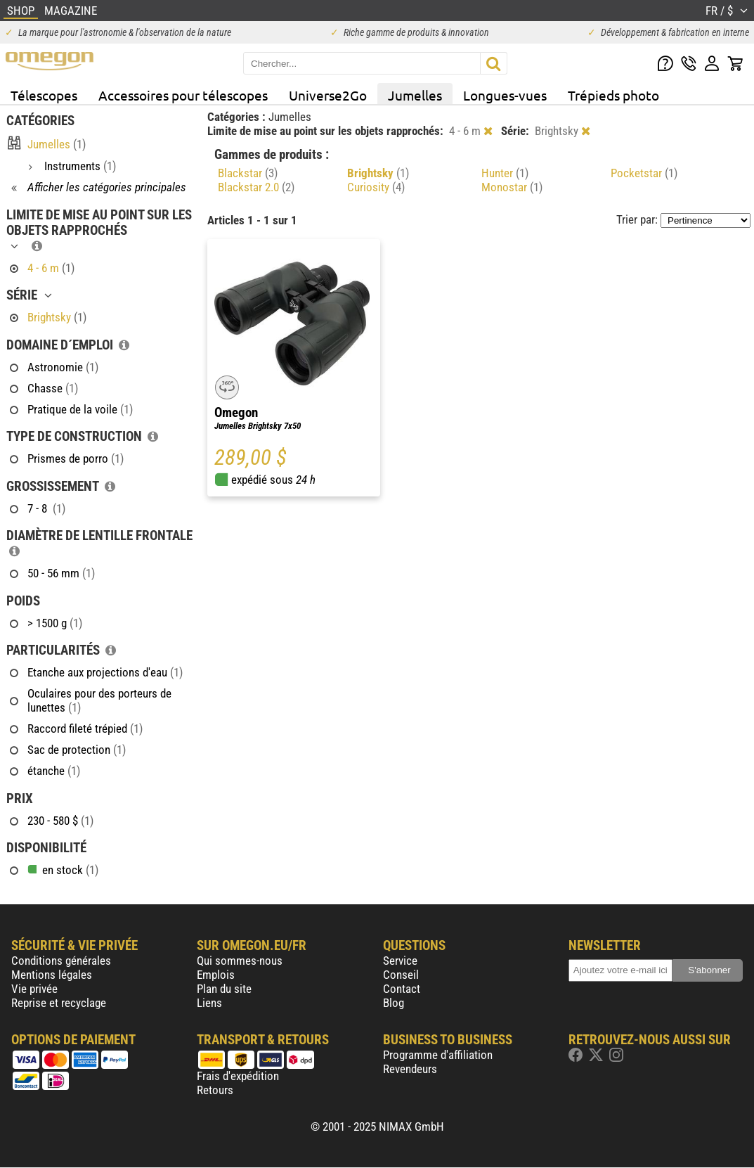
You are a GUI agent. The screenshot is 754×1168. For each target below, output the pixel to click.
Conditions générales (61, 961)
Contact (401, 989)
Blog (393, 1003)
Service (400, 961)
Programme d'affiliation (438, 1055)
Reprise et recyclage (58, 1003)
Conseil (401, 975)
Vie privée (34, 989)
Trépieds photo (613, 94)
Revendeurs (410, 1069)
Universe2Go (328, 94)
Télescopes (44, 94)
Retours (215, 1090)
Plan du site (224, 989)
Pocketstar (644, 173)
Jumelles (415, 94)
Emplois (216, 975)
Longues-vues (505, 94)
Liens (209, 1003)
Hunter (504, 173)
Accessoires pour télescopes (183, 94)
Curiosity (376, 187)
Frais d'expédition (238, 1076)
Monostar (511, 187)
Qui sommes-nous (239, 961)
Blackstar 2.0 (256, 187)
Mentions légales (51, 975)
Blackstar (248, 173)
